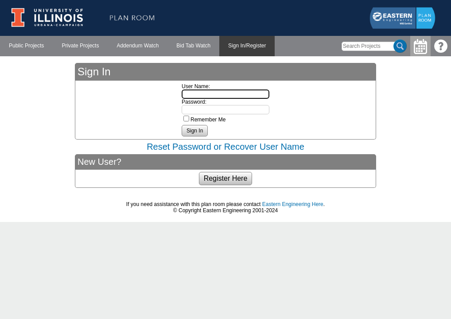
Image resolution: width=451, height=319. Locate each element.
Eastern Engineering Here (292, 204)
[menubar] (137, 46)
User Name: (196, 86)
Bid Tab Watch (193, 46)
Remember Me (208, 120)
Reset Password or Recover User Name (225, 147)
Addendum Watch (138, 46)
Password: (194, 102)
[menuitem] (26, 46)
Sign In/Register (247, 46)
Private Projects (80, 46)
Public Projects (26, 46)
